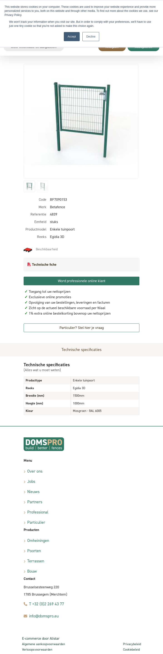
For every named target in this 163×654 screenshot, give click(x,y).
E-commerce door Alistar (40, 638)
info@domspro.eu (44, 616)
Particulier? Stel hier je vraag (81, 327)
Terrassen (35, 561)
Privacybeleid (132, 644)
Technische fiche (44, 264)
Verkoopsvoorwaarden (37, 649)
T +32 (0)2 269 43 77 (46, 604)
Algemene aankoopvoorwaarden (43, 644)
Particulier (36, 522)
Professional (37, 512)
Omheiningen (38, 540)
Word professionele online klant (81, 280)
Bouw (32, 571)
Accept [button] (72, 36)
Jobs (31, 481)
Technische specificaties (81, 349)
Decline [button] (90, 36)
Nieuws (33, 491)
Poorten (34, 551)
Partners (34, 502)
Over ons (34, 471)
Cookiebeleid (131, 649)
